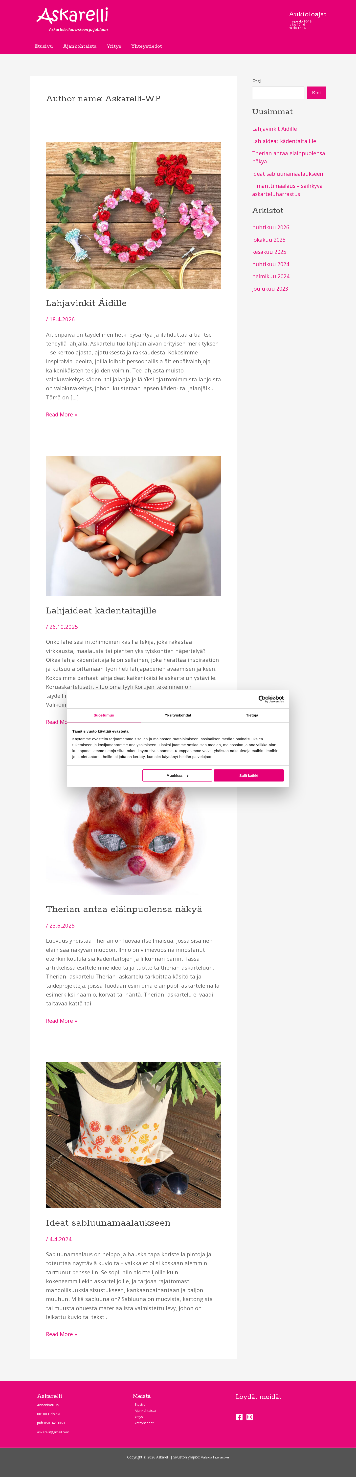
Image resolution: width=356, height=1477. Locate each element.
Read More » (62, 414)
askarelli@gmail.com (53, 1431)
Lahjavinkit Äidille (86, 303)
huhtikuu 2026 (271, 227)
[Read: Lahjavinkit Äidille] (133, 214)
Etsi (257, 81)
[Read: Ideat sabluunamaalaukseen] (133, 1134)
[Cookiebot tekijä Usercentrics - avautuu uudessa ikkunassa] (262, 699)
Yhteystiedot (150, 46)
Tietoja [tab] (252, 715)
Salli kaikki (248, 775)
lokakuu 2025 (269, 239)
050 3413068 (54, 1422)
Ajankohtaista (81, 46)
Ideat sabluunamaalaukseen (108, 1222)
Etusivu (44, 46)
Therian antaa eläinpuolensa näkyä (124, 909)
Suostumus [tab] (104, 715)
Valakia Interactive (214, 1456)
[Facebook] (239, 1416)
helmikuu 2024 (271, 276)
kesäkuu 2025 (270, 252)
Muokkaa (177, 775)
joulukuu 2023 (270, 288)
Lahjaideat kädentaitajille (101, 610)
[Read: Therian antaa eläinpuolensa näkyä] (133, 828)
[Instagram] (249, 1416)
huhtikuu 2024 (271, 264)
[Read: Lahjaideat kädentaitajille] (133, 525)
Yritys (116, 46)
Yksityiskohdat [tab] (178, 715)
